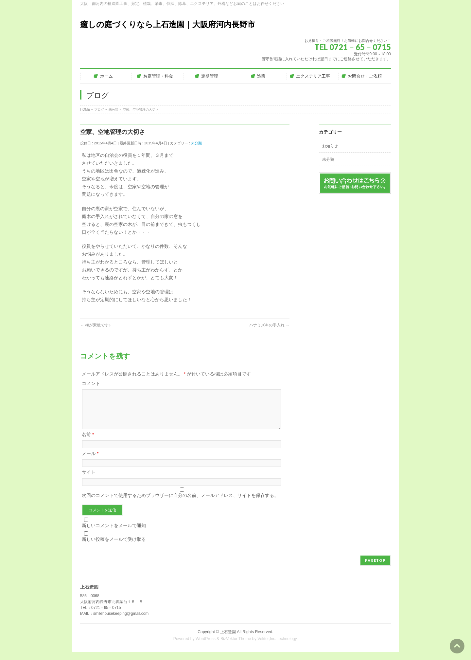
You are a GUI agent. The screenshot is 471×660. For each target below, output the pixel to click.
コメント (91, 383)
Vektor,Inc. (266, 646)
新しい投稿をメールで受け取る (114, 547)
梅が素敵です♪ (95, 325)
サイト (89, 480)
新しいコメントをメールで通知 (114, 533)
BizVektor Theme (235, 646)
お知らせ (330, 146)
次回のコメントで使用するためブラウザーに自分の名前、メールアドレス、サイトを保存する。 (180, 503)
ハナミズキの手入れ (269, 325)
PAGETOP (375, 568)
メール (90, 461)
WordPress (206, 646)
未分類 (196, 143)
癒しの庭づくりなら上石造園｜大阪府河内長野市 (167, 24)
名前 (88, 442)
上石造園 (228, 639)
